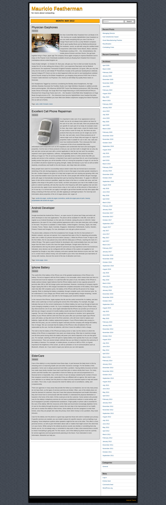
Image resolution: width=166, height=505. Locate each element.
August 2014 (107, 339)
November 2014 (108, 332)
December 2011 (108, 445)
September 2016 (108, 266)
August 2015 (107, 308)
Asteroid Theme (131, 500)
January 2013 (107, 403)
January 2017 (107, 252)
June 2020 (106, 118)
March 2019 (107, 164)
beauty (87, 198)
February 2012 (107, 438)
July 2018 (106, 188)
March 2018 (107, 202)
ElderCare (38, 355)
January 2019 (107, 171)
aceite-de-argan (41, 198)
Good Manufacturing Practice (112, 40)
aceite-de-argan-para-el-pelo (75, 198)
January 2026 (107, 76)
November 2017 (108, 216)
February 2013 (107, 399)
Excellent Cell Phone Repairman (52, 111)
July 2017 (106, 230)
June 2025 (106, 86)
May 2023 (106, 97)
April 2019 (106, 160)
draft (40, 104)
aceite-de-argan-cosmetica (56, 198)
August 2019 (107, 150)
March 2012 (107, 434)
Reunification (107, 44)
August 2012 (107, 417)
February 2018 (107, 206)
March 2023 (107, 100)
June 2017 (106, 234)
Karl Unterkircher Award (110, 37)
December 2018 (108, 174)
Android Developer (43, 207)
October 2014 (107, 336)
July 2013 (106, 385)
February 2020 (107, 132)
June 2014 (106, 346)
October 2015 (107, 301)
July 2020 (106, 114)
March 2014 (107, 357)
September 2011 (108, 455)
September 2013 (108, 378)
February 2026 (107, 72)
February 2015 (107, 322)
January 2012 (107, 441)
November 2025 (108, 83)
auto (37, 104)
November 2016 (108, 259)
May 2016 (106, 280)
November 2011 (108, 448)
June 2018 (106, 192)
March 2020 (107, 129)
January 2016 (107, 290)
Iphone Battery (41, 267)
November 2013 (108, 371)
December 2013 (108, 367)
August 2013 (107, 382)
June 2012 (106, 424)
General (35, 31)
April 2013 (106, 396)
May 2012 (106, 427)
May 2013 (106, 392)
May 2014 (106, 350)
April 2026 (106, 65)
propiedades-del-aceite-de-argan (42, 200)
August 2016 (107, 269)
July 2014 (106, 343)
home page (39, 260)
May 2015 (106, 318)
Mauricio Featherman (57, 8)
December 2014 (108, 329)
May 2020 (106, 121)
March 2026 (107, 69)
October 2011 (107, 452)
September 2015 (108, 304)
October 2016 (107, 262)
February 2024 (107, 90)
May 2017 (106, 238)
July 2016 (106, 273)
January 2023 (107, 107)
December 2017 (108, 213)
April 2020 (106, 125)
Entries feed (107, 481)
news (51, 104)
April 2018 (106, 199)
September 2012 (108, 413)
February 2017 (107, 248)
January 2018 (107, 209)
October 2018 (107, 178)
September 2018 (108, 181)
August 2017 (107, 227)
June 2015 (106, 315)
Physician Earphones (45, 27)
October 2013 (107, 374)
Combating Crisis (108, 47)
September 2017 (108, 223)
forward (45, 104)
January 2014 (107, 364)
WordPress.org (108, 488)
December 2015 (108, 294)
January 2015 (107, 325)
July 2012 (106, 420)
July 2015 (106, 311)
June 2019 (106, 157)
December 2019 (108, 136)
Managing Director (109, 33)
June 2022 (106, 111)
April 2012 (106, 431)
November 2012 (108, 410)
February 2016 (107, 287)
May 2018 (106, 195)
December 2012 (108, 406)
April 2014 (106, 353)
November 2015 (108, 297)
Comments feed (108, 484)
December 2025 (108, 79)
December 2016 (108, 255)
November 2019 (108, 139)
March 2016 (107, 283)
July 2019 (106, 153)
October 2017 (107, 220)
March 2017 (107, 245)
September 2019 (108, 146)
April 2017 (106, 241)
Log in (105, 477)
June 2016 (106, 276)
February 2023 (107, 104)
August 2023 (107, 93)
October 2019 (107, 143)
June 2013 (106, 389)
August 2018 (107, 185)
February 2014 (107, 360)
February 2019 (107, 167)
